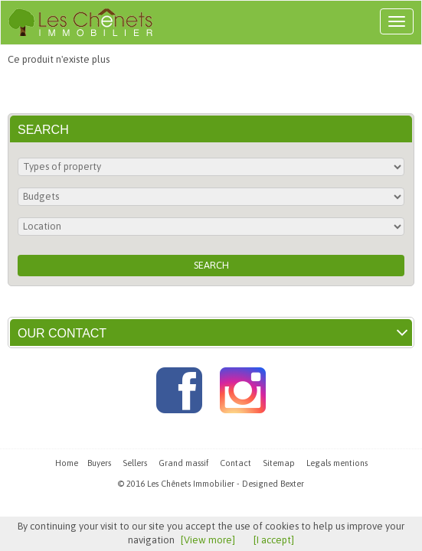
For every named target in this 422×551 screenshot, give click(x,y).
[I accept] (274, 540)
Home (66, 463)
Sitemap (279, 463)
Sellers (135, 463)
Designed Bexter (273, 483)
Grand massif (183, 463)
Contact (235, 463)
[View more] (208, 540)
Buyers (99, 463)
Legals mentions (337, 463)
